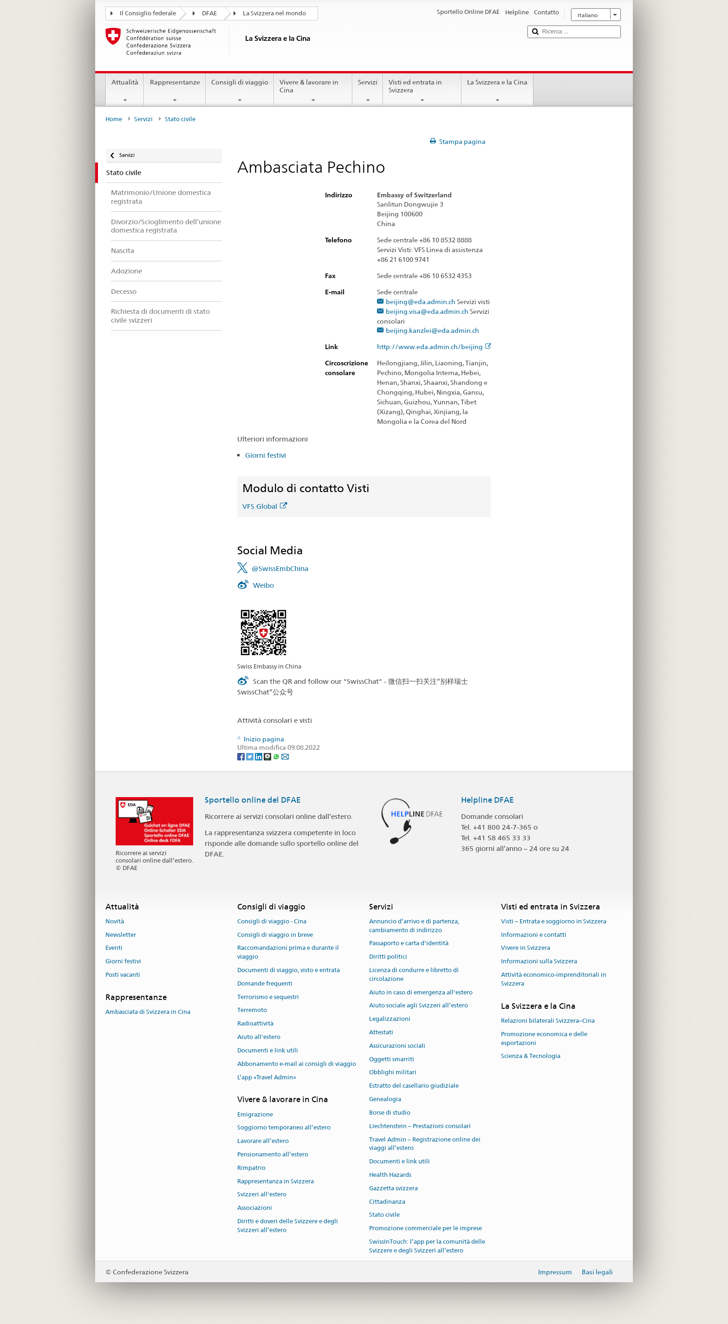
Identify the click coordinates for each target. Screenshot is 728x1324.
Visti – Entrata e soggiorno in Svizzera (553, 921)
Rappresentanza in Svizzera (275, 1181)
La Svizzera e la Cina (497, 91)
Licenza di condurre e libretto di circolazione (414, 974)
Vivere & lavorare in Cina (313, 91)
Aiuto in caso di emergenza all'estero (421, 992)
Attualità (124, 91)
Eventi (114, 948)
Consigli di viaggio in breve (275, 934)
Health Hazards (390, 1174)
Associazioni (254, 1208)
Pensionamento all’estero (272, 1154)
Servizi (368, 91)
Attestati (381, 1032)
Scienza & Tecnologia (530, 1056)
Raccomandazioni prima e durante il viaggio (288, 953)
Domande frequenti (264, 983)
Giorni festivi (265, 455)
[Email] (285, 756)
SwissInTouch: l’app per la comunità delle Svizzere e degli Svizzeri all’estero (427, 1246)
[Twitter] (250, 756)
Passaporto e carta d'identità (408, 943)
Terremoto (252, 1010)
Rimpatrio (251, 1167)
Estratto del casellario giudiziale (414, 1086)
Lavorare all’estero (263, 1140)
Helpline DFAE (487, 800)
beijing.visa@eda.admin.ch (427, 311)
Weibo (263, 585)
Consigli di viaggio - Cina (271, 921)
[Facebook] (241, 756)
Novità (114, 921)
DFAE (209, 13)
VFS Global (264, 506)
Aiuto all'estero (258, 1036)
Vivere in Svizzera (525, 948)
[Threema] (268, 756)
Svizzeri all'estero (261, 1194)
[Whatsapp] (277, 756)
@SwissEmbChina (280, 568)
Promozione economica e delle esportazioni (544, 1038)
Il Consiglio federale (148, 13)
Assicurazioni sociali (397, 1045)
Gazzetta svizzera (393, 1188)
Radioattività (255, 1023)
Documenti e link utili (267, 1050)
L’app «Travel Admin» (266, 1077)
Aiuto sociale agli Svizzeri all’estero (418, 1005)
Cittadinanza (387, 1201)
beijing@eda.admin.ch (420, 302)
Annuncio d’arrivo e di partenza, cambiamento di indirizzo (414, 926)
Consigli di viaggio (239, 91)
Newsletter (120, 934)
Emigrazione (255, 1114)
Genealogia (385, 1099)
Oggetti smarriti (391, 1059)
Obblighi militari (392, 1072)
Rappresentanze (174, 91)
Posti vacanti (122, 974)
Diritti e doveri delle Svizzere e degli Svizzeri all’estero (287, 1225)
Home (113, 119)
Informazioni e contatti (533, 934)
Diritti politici (388, 956)
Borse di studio (389, 1112)
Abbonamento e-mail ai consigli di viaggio (296, 1063)
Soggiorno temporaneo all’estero (284, 1127)
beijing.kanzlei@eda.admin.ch (432, 330)
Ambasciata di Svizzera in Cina (147, 1011)
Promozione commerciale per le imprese (425, 1228)
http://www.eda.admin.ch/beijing (434, 347)
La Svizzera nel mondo (274, 13)
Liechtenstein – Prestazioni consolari (420, 1126)
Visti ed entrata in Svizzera (422, 91)
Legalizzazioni (389, 1018)
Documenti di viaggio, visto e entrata (288, 970)
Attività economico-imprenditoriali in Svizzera (553, 979)
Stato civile (384, 1215)
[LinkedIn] (259, 756)
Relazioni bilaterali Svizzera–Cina (548, 1020)
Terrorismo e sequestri (268, 996)
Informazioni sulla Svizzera (539, 961)
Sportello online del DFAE (253, 800)
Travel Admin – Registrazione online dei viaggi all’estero (425, 1144)
